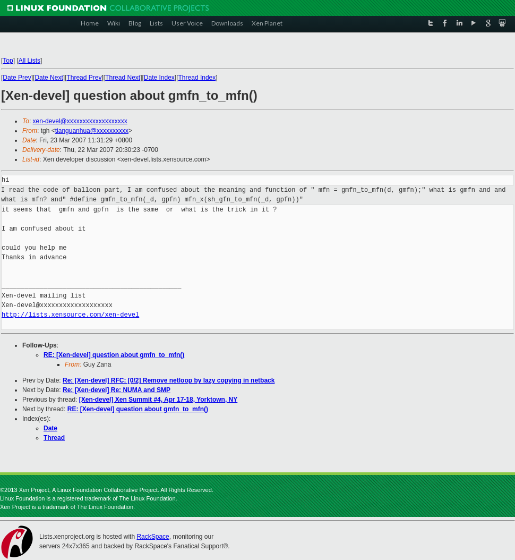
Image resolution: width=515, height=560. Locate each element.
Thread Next (122, 77)
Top (8, 60)
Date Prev (17, 77)
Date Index (159, 77)
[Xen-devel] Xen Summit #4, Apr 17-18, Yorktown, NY (158, 399)
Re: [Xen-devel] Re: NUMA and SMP (116, 390)
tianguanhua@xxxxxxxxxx (91, 130)
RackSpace (152, 536)
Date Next (49, 77)
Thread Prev (83, 77)
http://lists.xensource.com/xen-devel (70, 314)
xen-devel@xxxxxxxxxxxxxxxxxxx (80, 121)
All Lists (29, 60)
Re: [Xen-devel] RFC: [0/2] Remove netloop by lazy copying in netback (168, 380)
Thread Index (197, 77)
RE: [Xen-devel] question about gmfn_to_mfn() (114, 355)
